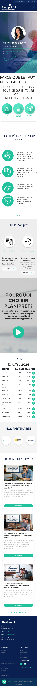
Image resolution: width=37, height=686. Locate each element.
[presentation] (1, 173)
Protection (3, 670)
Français (19, 1)
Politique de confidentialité (8, 663)
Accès (31, 1)
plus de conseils (18, 612)
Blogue (3, 652)
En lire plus (18, 505)
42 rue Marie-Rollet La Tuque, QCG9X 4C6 (10, 59)
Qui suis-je (4, 650)
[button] (17, 215)
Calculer (9, 268)
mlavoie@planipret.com (13, 51)
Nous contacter (5, 675)
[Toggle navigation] (33, 7)
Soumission (4, 673)
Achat (21, 650)
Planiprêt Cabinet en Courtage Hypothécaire (22, 683)
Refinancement (23, 652)
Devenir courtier (24, 657)
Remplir (27, 272)
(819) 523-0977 (10, 53)
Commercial (23, 655)
